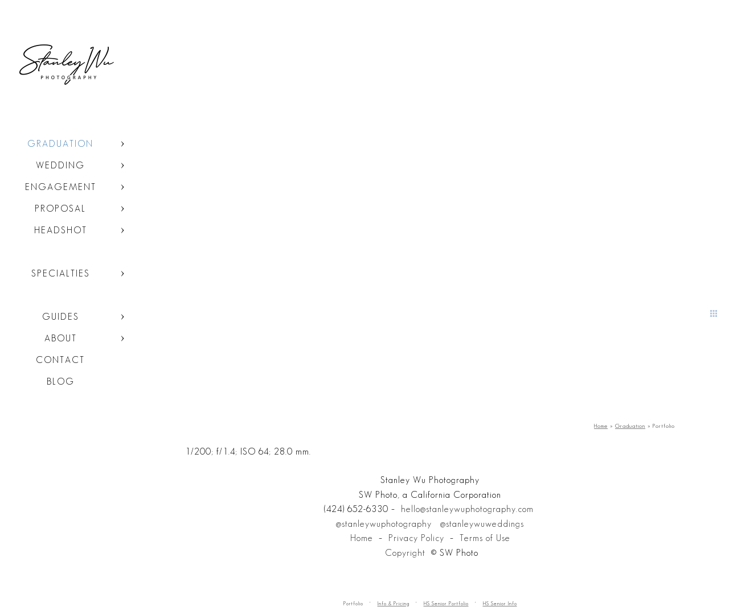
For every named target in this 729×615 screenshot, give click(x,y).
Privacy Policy (416, 538)
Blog (61, 381)
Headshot (60, 230)
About (60, 338)
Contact (60, 360)
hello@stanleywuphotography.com (467, 509)
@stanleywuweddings (482, 524)
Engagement (60, 187)
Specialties (60, 273)
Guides (60, 316)
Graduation (60, 143)
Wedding (60, 165)
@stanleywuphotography (384, 524)
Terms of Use (485, 538)
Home (361, 538)
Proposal (60, 208)
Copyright (405, 553)
